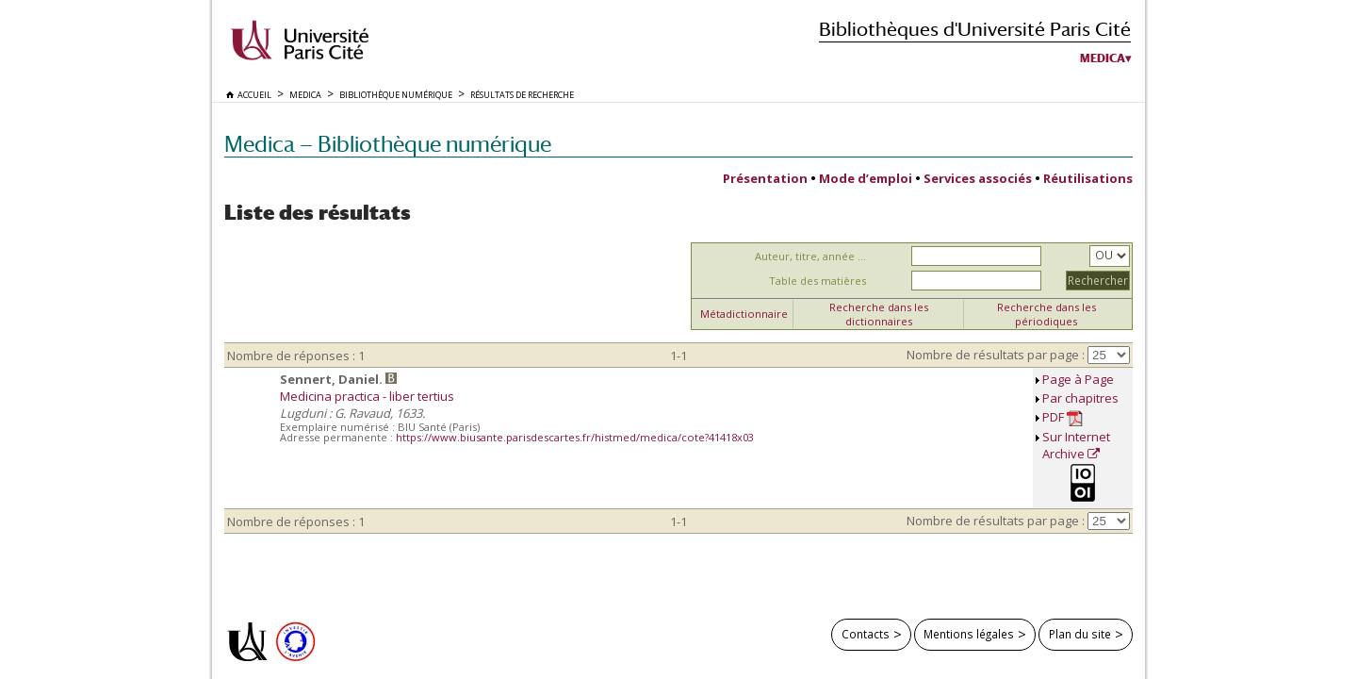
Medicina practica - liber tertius (367, 396)
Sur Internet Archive (1076, 445)
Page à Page (1078, 379)
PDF (1062, 417)
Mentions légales (969, 633)
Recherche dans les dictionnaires (878, 314)
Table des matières (817, 280)
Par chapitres (1080, 397)
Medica (1102, 58)
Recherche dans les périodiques (1046, 314)
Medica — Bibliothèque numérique (387, 144)
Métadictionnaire (744, 313)
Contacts (866, 633)
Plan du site (1080, 633)
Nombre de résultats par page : (996, 354)
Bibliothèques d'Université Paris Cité (975, 29)
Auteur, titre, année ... (810, 256)
